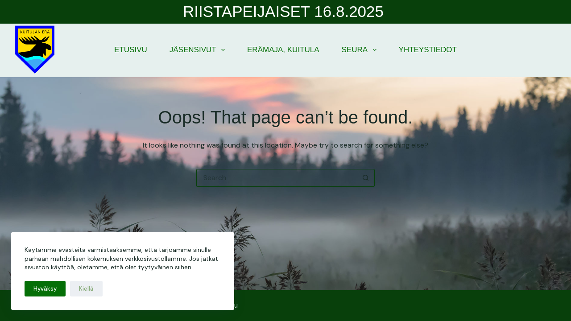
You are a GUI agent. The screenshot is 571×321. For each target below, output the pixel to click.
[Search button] (366, 178)
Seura (361, 50)
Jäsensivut (199, 50)
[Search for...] (276, 178)
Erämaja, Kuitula (283, 49)
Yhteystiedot (428, 49)
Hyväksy (45, 288)
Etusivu (130, 49)
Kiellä (86, 288)
